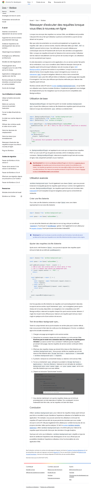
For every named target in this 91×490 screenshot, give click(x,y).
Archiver (50, 475)
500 (70, 167)
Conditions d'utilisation (32, 487)
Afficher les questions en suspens (35, 472)
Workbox (12, 8)
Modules (12, 11)
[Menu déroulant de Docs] (33, 2)
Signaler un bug (30, 469)
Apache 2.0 (57, 452)
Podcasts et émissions (54, 478)
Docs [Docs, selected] (29, 2)
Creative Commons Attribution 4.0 (76, 450)
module (64, 86)
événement (35, 74)
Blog (49, 2)
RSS (70, 479)
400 (65, 167)
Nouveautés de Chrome (61, 2)
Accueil (32, 20)
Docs (4, 8)
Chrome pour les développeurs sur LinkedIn (78, 476)
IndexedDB (33, 191)
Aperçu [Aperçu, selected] (4, 11)
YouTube (71, 472)
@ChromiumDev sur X (75, 469)
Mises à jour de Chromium (55, 469)
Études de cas (40, 2)
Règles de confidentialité (47, 487)
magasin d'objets (36, 228)
